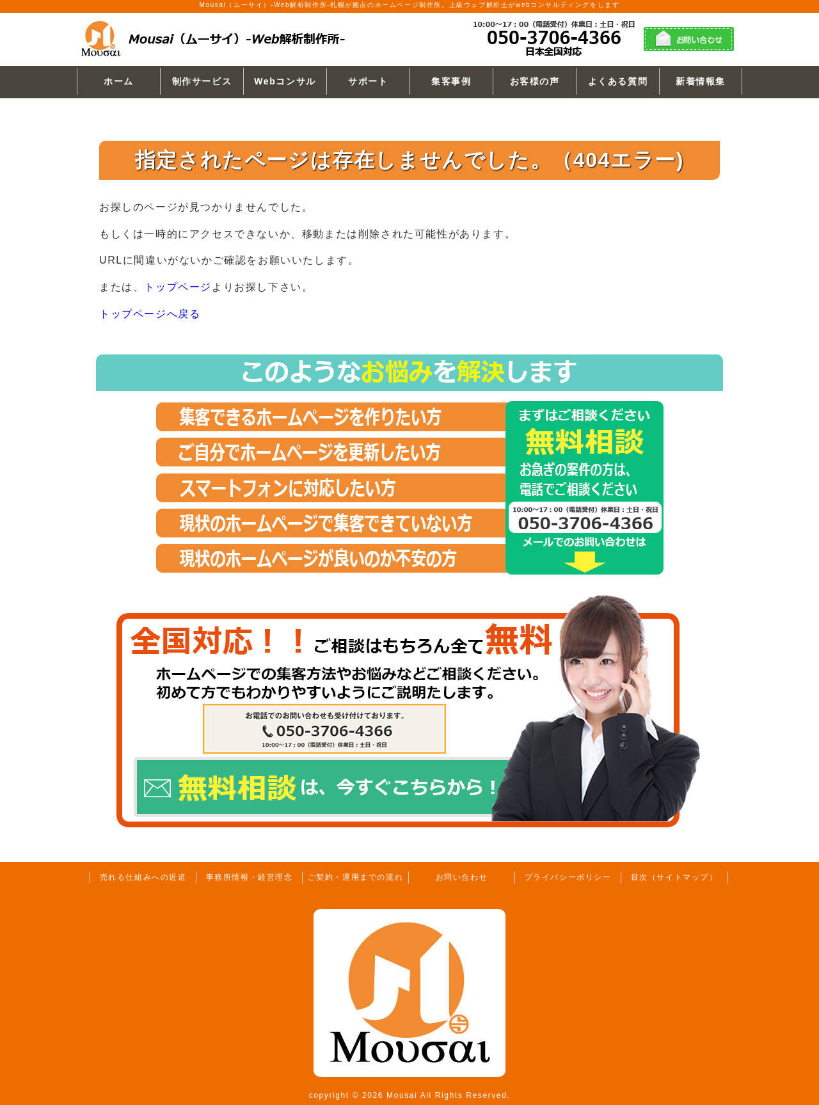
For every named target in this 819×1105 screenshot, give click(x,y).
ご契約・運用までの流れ (356, 877)
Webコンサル (285, 81)
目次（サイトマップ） (674, 877)
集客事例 (451, 81)
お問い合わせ (462, 877)
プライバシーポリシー (568, 877)
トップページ (178, 287)
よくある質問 (618, 81)
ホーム (119, 81)
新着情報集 (701, 81)
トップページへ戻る (149, 313)
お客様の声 (535, 81)
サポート (368, 81)
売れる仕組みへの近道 (143, 877)
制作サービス (202, 81)
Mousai (401, 1095)
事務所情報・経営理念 (249, 877)
